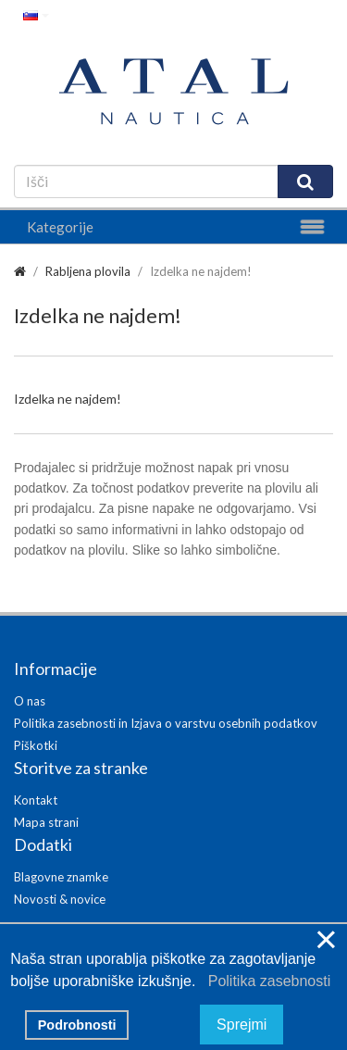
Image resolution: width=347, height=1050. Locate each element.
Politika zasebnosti (265, 981)
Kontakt (35, 800)
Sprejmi (241, 1024)
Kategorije (60, 227)
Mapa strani (46, 822)
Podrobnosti (77, 1025)
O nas (29, 701)
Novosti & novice (59, 899)
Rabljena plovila (87, 271)
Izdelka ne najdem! (201, 271)
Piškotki (35, 745)
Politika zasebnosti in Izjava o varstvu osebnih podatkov (165, 723)
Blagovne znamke (61, 876)
